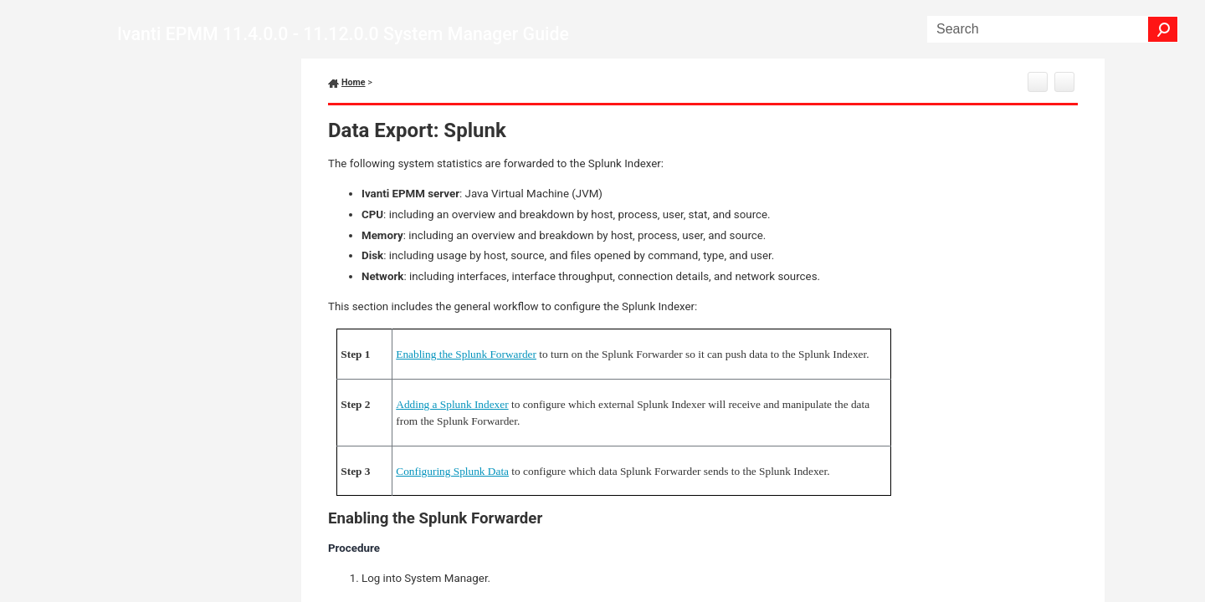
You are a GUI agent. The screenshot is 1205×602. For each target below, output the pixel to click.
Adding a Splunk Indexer (452, 404)
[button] (1163, 29)
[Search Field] (1052, 29)
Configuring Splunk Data (452, 471)
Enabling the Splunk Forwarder (466, 354)
